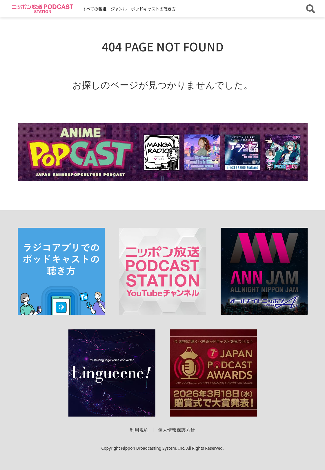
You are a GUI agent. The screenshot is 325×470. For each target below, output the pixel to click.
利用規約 (139, 430)
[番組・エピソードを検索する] (310, 8)
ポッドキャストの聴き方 (153, 9)
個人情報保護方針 (176, 430)
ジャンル (119, 9)
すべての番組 (94, 9)
